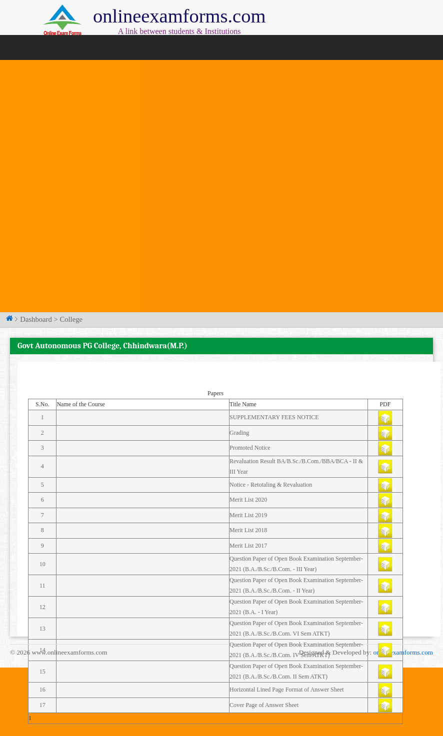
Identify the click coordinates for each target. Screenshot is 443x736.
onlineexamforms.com (403, 652)
